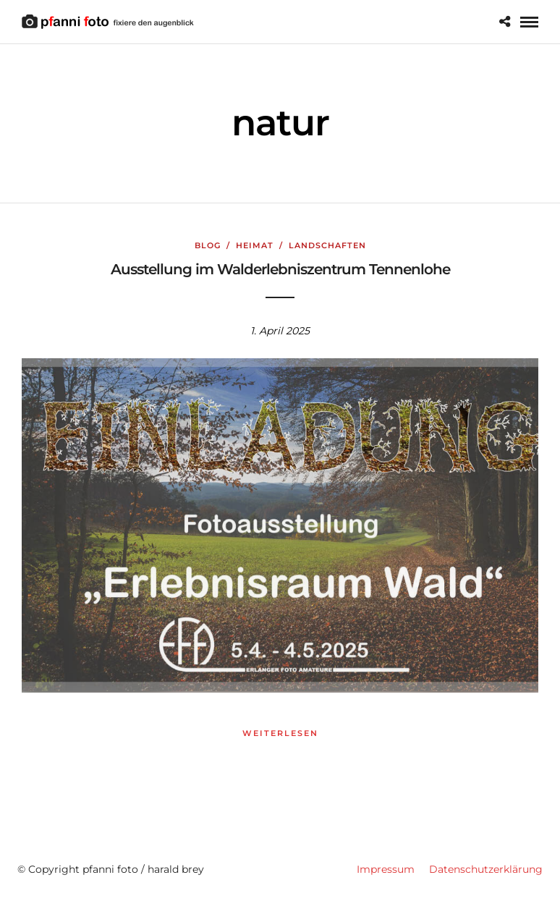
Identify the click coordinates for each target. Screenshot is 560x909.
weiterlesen (280, 733)
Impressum (386, 869)
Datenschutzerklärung (486, 869)
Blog (208, 245)
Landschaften (327, 245)
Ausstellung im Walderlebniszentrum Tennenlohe (280, 269)
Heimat (254, 245)
